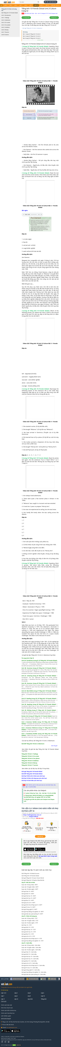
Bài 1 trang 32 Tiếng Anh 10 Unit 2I (31, 34)
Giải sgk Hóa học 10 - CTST (29, 929)
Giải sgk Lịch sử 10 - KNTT (28, 902)
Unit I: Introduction (6, 15)
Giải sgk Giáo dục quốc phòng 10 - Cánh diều (34, 974)
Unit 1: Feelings (5, 17)
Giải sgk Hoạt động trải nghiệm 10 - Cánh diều (34, 972)
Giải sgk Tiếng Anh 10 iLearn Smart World (33, 878)
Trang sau (54, 17)
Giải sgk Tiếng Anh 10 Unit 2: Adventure (32, 28)
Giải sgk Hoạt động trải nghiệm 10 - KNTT (33, 911)
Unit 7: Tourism (5, 32)
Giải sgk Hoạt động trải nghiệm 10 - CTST (32, 941)
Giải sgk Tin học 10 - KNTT (28, 907)
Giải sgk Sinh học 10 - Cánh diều (30, 959)
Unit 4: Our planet (5, 25)
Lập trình (30, 999)
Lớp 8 (25, 5)
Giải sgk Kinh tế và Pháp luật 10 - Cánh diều (33, 965)
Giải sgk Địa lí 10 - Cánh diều (29, 961)
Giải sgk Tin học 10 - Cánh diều (30, 967)
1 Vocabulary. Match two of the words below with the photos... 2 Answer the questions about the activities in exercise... (39, 711)
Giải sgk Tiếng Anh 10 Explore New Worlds (33, 880)
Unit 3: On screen (5, 22)
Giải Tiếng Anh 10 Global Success (30, 873)
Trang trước (26, 17)
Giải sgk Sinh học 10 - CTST (29, 932)
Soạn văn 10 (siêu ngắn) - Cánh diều (31, 950)
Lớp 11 (41, 5)
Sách (43, 979)
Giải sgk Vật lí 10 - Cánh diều (29, 954)
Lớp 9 (30, 5)
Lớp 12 (47, 5)
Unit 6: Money (4, 29)
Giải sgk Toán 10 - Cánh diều (29, 952)
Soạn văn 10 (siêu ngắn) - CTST (30, 923)
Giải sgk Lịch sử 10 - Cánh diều (30, 963)
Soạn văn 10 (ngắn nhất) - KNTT (30, 887)
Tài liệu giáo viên (32, 979)
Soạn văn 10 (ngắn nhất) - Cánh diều (31, 947)
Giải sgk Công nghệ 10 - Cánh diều (31, 970)
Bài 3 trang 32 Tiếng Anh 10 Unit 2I (31, 38)
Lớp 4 (5, 5)
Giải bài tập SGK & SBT (17, 979)
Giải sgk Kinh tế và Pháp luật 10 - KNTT (32, 905)
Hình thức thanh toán (7, 1008)
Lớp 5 (10, 5)
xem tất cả (40, 836)
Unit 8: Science (5, 34)
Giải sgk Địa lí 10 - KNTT (28, 900)
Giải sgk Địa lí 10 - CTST (28, 934)
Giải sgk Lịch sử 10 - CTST (28, 936)
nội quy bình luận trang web (48, 856)
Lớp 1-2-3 (3, 993)
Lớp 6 (15, 5)
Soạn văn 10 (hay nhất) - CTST (29, 918)
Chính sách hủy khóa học (8, 1013)
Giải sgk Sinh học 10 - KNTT (29, 898)
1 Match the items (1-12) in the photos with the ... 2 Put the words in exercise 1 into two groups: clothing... (39, 735)
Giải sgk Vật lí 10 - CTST (28, 927)
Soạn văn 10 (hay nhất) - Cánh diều (31, 945)
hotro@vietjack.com (11, 1027)
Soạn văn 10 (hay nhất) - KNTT (30, 884)
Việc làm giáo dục (50, 2)
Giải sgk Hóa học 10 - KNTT (29, 896)
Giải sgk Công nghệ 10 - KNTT (29, 909)
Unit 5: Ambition (5, 27)
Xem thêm (40, 40)
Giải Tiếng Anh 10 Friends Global (9, 12)
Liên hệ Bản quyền (6, 1016)
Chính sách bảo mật (6, 1005)
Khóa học (52, 979)
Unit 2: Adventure (5, 20)
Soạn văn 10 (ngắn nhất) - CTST (30, 920)
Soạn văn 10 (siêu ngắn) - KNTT (30, 889)
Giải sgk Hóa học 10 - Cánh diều (30, 956)
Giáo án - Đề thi (55, 5)
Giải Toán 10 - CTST (27, 925)
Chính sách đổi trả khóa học (8, 1010)
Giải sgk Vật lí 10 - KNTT (28, 893)
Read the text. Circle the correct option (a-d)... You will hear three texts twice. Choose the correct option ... (39, 717)
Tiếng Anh (43, 999)
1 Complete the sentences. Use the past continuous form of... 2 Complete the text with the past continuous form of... (39, 723)
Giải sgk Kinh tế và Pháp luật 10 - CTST (32, 938)
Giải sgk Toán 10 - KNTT (28, 891)
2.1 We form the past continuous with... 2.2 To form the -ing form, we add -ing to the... (39, 729)
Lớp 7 (20, 5)
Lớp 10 (36, 5)
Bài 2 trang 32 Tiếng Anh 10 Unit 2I (31, 36)
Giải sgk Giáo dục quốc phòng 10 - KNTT (32, 914)
